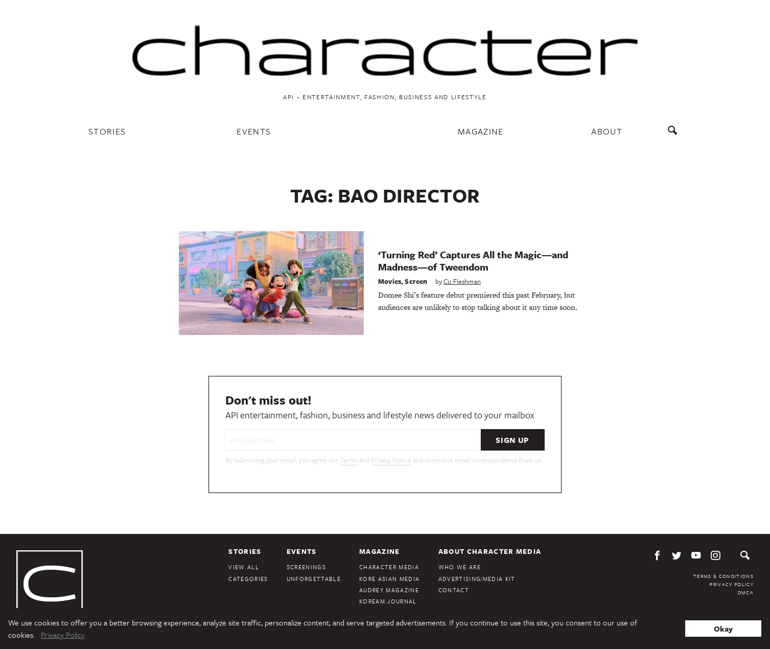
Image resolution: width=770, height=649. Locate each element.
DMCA (746, 592)
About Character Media (490, 551)
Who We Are (459, 567)
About (606, 131)
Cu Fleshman (462, 281)
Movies (389, 281)
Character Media (389, 567)
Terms (349, 460)
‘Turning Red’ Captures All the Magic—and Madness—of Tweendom (473, 261)
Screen (416, 281)
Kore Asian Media (389, 578)
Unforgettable (314, 578)
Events (254, 131)
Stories (107, 131)
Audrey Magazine (389, 590)
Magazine (481, 131)
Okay (723, 628)
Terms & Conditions (723, 575)
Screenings (306, 567)
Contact (453, 590)
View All (243, 567)
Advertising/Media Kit (477, 578)
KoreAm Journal (388, 601)
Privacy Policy (732, 584)
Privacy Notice (391, 460)
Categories (248, 578)
